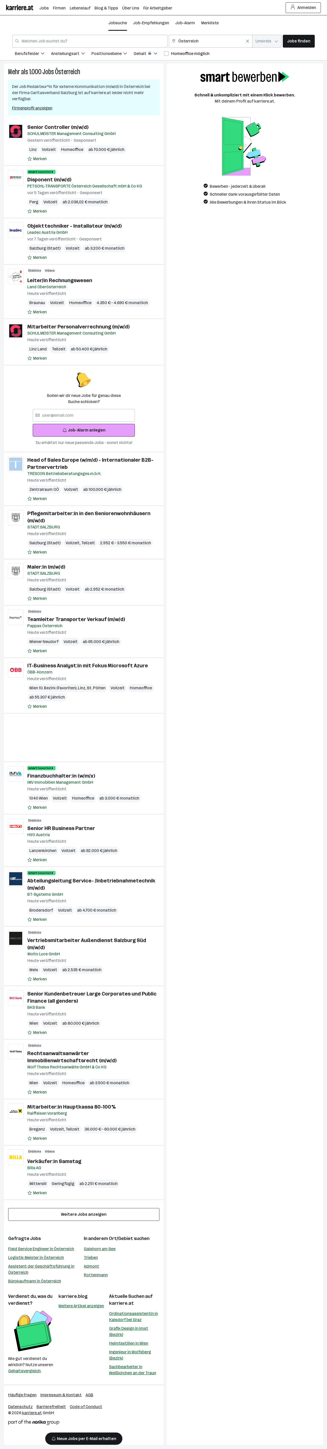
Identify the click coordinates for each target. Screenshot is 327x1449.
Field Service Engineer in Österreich (41, 1248)
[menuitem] (33, 54)
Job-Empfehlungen (151, 22)
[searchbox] (84, 415)
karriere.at (121, 1303)
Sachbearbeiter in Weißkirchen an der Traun (132, 1369)
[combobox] (90, 41)
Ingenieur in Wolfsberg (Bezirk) (130, 1355)
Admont (91, 1266)
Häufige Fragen (22, 1394)
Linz (33, 149)
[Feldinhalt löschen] (247, 41)
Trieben (91, 1257)
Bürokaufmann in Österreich (34, 1281)
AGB (89, 1394)
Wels (33, 969)
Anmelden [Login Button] (303, 8)
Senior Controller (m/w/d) (57, 127)
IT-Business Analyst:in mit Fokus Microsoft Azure (87, 665)
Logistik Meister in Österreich (36, 1257)
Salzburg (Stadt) (45, 248)
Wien (33, 1023)
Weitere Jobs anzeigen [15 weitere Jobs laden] (84, 1214)
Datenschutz (20, 1406)
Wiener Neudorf (44, 641)
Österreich (67, 72)
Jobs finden (298, 41)
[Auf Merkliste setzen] (37, 159)
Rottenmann (96, 1275)
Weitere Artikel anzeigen (81, 1305)
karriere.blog (73, 1296)
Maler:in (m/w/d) (46, 567)
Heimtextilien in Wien (128, 1343)
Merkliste (210, 22)
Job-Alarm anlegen (84, 430)
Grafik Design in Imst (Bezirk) (128, 1331)
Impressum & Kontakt (61, 1394)
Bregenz (37, 1129)
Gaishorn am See (99, 1248)
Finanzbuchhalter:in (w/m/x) (61, 776)
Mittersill (37, 1183)
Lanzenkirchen (42, 850)
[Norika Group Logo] (33, 1423)
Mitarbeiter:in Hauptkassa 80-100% (71, 1107)
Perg (33, 202)
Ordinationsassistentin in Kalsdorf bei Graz (133, 1316)
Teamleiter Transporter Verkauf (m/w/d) (76, 619)
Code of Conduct (86, 1406)
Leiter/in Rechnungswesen (59, 280)
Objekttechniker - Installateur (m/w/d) (74, 226)
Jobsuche (117, 22)
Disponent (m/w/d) (49, 179)
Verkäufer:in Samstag (54, 1161)
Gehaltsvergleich (24, 1370)
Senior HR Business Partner (61, 828)
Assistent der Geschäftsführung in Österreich (41, 1269)
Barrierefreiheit (51, 1406)
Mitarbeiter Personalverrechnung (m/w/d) (78, 327)
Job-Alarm (185, 22)
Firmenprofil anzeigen (32, 108)
